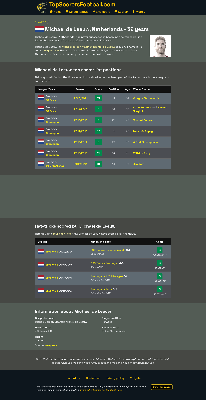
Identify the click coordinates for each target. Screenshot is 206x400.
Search (121, 12)
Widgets (135, 378)
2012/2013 (80, 153)
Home (56, 12)
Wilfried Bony (141, 153)
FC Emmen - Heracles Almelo (108, 250)
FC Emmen (52, 100)
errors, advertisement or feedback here (100, 389)
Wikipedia (51, 345)
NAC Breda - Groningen (105, 263)
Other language (162, 386)
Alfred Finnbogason (145, 142)
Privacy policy (115, 378)
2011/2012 (80, 164)
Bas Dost (138, 164)
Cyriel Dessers (142, 107)
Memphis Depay (143, 131)
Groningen (52, 122)
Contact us (93, 378)
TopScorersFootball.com (82, 4)
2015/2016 (80, 120)
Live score (101, 12)
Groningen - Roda (101, 289)
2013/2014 (80, 142)
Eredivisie (59, 251)
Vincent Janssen (143, 120)
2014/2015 (80, 131)
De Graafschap (55, 165)
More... (138, 12)
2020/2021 (80, 98)
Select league (77, 12)
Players (40, 22)
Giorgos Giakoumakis (146, 98)
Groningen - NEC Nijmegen (107, 276)
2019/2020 (80, 109)
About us (74, 378)
